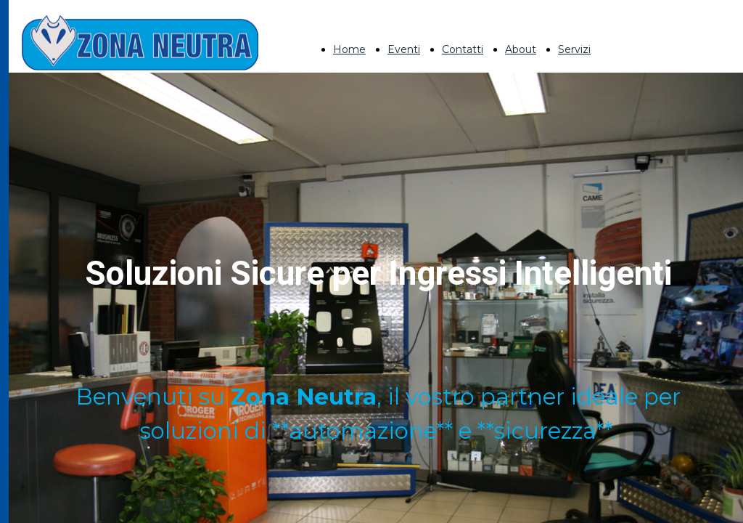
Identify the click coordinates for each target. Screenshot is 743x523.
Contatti (462, 49)
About (520, 49)
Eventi (403, 49)
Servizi (574, 49)
